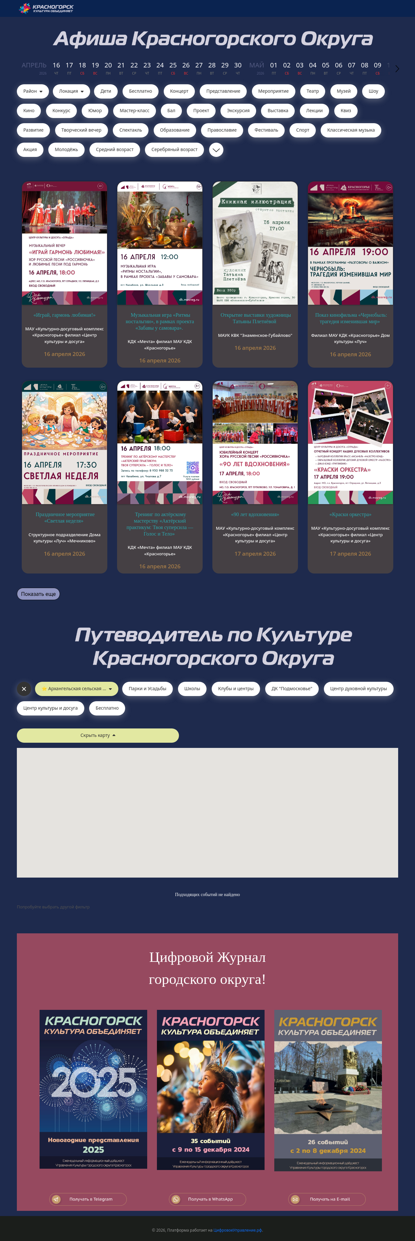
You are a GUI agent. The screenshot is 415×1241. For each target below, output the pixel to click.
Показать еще (38, 593)
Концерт (179, 91)
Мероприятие (273, 91)
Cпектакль (130, 130)
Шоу (373, 91)
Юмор (95, 110)
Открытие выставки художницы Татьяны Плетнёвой (256, 318)
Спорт (302, 130)
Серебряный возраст (174, 149)
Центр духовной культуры (358, 688)
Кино (28, 110)
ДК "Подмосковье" (292, 688)
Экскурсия (238, 110)
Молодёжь (66, 149)
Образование (175, 130)
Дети (106, 91)
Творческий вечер (81, 130)
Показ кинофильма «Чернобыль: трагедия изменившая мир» (351, 318)
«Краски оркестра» (350, 514)
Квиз (346, 110)
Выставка (277, 110)
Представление (223, 91)
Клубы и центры (236, 688)
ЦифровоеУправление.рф (238, 1230)
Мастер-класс (134, 110)
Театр (313, 91)
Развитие (33, 130)
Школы (192, 688)
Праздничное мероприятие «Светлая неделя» (65, 518)
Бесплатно (140, 91)
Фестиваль (266, 130)
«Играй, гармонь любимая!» (64, 315)
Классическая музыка (351, 130)
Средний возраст (115, 149)
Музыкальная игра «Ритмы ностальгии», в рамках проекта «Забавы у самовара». (160, 321)
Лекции (314, 110)
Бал (171, 110)
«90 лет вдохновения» (255, 514)
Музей (344, 91)
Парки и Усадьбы (147, 688)
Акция (30, 149)
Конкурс (61, 110)
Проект (201, 110)
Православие (222, 130)
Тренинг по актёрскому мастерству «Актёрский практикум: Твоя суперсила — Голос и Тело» (159, 524)
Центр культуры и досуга (50, 708)
